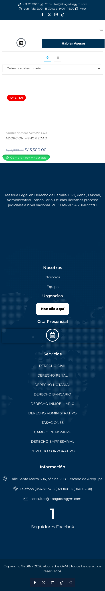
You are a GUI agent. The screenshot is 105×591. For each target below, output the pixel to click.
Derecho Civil (38, 133)
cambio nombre (17, 133)
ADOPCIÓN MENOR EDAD (26, 138)
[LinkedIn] (52, 582)
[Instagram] (55, 14)
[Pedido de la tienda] (52, 68)
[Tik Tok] (62, 14)
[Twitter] (49, 14)
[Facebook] (42, 14)
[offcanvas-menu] (101, 29)
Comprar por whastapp (27, 157)
